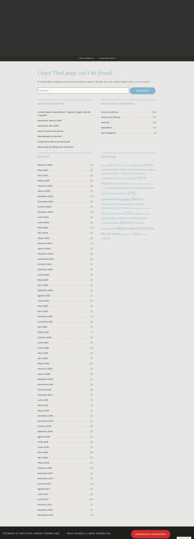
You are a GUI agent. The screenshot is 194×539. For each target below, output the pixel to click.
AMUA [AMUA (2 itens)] (118, 165)
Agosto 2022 (44, 295)
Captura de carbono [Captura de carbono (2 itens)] (133, 173)
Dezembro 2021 (45, 316)
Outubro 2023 (45, 264)
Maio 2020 (43, 353)
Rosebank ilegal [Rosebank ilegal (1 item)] (127, 234)
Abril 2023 (43, 285)
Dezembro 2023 (45, 254)
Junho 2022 (43, 301)
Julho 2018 (43, 442)
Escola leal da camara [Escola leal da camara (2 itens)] (118, 187)
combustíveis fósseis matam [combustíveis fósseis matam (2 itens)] (117, 178)
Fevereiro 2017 (45, 504)
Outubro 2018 (44, 426)
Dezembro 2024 (45, 196)
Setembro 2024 (45, 212)
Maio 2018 (43, 452)
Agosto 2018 (44, 437)
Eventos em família (110, 117)
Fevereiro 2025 (45, 186)
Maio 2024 (43, 227)
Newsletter (106, 127)
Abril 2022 (43, 311)
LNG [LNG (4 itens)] (128, 213)
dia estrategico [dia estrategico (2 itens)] (121, 183)
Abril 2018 (42, 457)
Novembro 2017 (45, 478)
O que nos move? (107, 58)
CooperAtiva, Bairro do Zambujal (54, 141)
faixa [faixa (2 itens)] (113, 193)
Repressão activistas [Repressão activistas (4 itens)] (135, 228)
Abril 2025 (43, 175)
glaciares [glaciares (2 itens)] (122, 193)
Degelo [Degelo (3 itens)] (106, 183)
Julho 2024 (43, 217)
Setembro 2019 (45, 395)
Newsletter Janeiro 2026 (50, 120)
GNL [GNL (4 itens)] (132, 192)
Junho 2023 (43, 275)
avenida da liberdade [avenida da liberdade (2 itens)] (113, 169)
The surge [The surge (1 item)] (144, 234)
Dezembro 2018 (45, 416)
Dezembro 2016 (45, 510)
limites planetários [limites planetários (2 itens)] (112, 213)
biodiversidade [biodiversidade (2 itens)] (110, 173)
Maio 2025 (43, 170)
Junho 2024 (43, 222)
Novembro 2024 (45, 201)
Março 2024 (43, 238)
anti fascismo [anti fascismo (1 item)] (127, 166)
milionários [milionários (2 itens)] (124, 218)
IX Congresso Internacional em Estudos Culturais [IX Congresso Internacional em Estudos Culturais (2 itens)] (123, 204)
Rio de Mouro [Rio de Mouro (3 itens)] (111, 234)
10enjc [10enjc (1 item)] (103, 166)
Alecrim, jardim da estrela (50, 131)
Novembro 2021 (45, 322)
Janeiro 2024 (44, 248)
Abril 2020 (43, 358)
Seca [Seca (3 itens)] (137, 234)
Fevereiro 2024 (45, 243)
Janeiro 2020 (44, 374)
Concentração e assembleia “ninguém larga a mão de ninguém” (64, 114)
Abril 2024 (43, 233)
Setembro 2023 (45, 269)
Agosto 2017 (44, 489)
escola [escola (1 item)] (103, 188)
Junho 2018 (43, 447)
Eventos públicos (109, 112)
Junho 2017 (43, 499)
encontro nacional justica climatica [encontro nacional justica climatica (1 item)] (142, 184)
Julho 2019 (43, 400)
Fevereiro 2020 (45, 369)
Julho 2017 (43, 494)
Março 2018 (43, 463)
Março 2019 (43, 410)
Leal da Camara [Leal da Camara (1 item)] (135, 208)
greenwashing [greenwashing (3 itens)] (112, 199)
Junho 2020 (43, 348)
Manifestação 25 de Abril (50, 136)
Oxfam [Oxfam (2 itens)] (115, 222)
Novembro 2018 (45, 421)
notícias (105, 122)
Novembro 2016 (45, 515)
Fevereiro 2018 (45, 468)
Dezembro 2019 (45, 379)
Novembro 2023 (45, 259)
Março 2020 (43, 363)
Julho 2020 (43, 342)
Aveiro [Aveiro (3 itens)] (148, 165)
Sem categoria (108, 133)
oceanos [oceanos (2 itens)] (106, 222)
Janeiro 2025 (44, 191)
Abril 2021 (42, 327)
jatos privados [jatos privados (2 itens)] (121, 208)
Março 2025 (43, 180)
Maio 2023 (43, 280)
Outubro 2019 (44, 389)
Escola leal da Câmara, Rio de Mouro (56, 147)
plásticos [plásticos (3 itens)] (127, 222)
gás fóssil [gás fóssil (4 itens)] (132, 198)
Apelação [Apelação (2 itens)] (137, 165)
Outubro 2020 (45, 337)
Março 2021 (43, 332)
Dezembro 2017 (45, 473)
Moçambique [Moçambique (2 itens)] (139, 218)
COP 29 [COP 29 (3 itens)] (140, 178)
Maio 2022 (43, 306)
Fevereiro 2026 (45, 165)
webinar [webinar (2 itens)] (106, 238)
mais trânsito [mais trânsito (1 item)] (146, 214)
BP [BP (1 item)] (120, 174)
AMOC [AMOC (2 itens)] (110, 165)
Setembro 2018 (45, 431)
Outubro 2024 (45, 207)
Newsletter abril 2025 (48, 126)
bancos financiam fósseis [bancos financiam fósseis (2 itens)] (141, 169)
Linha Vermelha (86, 58)
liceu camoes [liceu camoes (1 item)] (145, 208)
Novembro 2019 (45, 384)
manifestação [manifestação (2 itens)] (109, 218)
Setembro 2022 (45, 290)
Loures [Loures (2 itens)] (137, 213)
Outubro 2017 (44, 484)
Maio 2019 (43, 405)
